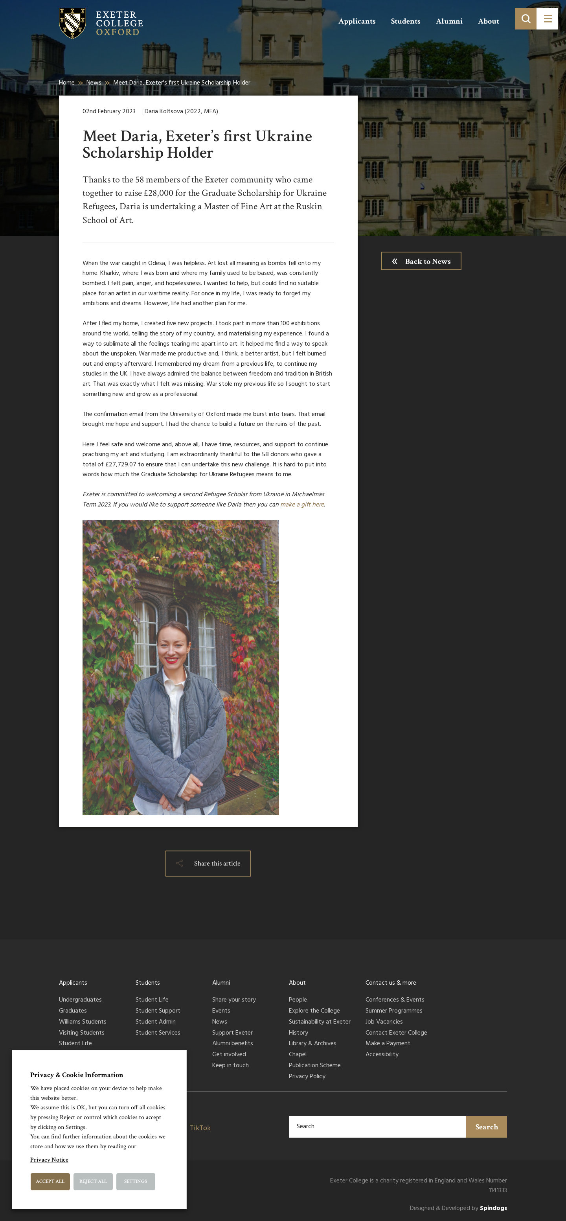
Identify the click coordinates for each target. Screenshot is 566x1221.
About (488, 21)
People (298, 1000)
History (298, 1033)
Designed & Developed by (458, 1208)
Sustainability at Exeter (320, 1022)
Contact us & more (391, 983)
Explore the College (314, 1011)
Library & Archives (312, 1044)
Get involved (229, 1055)
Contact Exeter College (396, 1033)
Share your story (234, 1000)
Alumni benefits (232, 1044)
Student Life (75, 1044)
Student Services (158, 1033)
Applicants (357, 21)
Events (221, 1011)
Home (67, 83)
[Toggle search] (526, 18)
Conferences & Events (395, 1000)
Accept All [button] (50, 1181)
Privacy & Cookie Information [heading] (76, 1074)
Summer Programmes (394, 1011)
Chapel (298, 1055)
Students (406, 21)
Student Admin (156, 1022)
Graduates (73, 1011)
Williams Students (83, 1022)
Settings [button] (135, 1181)
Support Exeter (232, 1033)
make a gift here (302, 505)
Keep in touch (230, 1066)
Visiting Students (82, 1033)
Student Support (158, 1011)
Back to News (428, 261)
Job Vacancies (384, 1022)
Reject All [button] (93, 1181)
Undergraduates (80, 1000)
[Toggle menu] (547, 18)
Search (487, 1127)
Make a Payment (388, 1044)
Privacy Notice (49, 1160)
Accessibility (382, 1055)
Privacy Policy (307, 1077)
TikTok (200, 1128)
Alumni (449, 21)
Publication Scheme (315, 1066)
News (93, 83)
